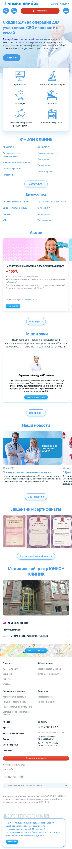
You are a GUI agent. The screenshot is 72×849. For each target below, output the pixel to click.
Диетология (43, 159)
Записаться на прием (36, 397)
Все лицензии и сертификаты (36, 556)
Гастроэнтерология (12, 169)
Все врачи (36, 412)
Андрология (8, 147)
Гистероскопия (44, 214)
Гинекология (43, 147)
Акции (6, 739)
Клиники (7, 722)
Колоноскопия (44, 220)
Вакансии (7, 674)
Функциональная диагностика (52, 202)
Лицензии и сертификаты (14, 702)
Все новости (36, 496)
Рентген (6, 214)
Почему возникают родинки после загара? (28, 472)
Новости (7, 679)
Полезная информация (48, 674)
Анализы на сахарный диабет (16, 202)
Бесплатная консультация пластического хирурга (35, 265)
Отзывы (6, 684)
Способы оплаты (45, 697)
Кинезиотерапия (45, 171)
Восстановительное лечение (16, 162)
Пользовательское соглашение (17, 707)
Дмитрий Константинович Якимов (22, 39)
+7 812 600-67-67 (48, 727)
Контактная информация (14, 697)
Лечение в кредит (46, 702)
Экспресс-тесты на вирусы (15, 208)
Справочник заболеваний (49, 669)
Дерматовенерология (48, 153)
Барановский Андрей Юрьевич (36, 375)
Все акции (36, 321)
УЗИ (5, 220)
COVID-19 (7, 750)
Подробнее (12, 57)
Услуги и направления (13, 733)
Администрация (10, 669)
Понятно (12, 842)
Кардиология (44, 165)
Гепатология (8, 175)
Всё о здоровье (10, 745)
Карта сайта (8, 769)
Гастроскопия (44, 208)
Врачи (6, 727)
